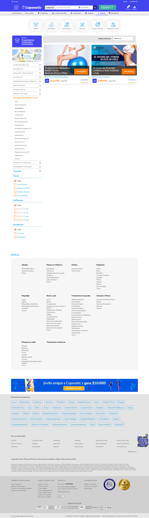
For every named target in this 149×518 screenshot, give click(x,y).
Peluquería (61, 402)
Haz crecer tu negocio (44, 497)
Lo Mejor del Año (59, 13)
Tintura (24, 359)
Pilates (98, 308)
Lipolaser (15, 413)
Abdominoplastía (78, 299)
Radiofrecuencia (77, 326)
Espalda (99, 277)
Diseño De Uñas (18, 408)
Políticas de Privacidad (18, 486)
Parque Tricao (79, 446)
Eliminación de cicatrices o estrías (56, 307)
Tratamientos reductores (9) (24, 81)
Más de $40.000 (22, 195)
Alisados (25, 265)
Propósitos (43, 13)
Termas (71, 402)
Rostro (98, 284)
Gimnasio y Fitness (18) (22, 162)
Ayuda (125, 1)
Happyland (56, 440)
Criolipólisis (76, 306)
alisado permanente (19, 419)
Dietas (98, 302)
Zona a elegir (101, 286)
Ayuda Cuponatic (16, 484)
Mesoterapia (76, 319)
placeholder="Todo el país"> (87, 7)
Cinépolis (35, 443)
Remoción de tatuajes (54, 328)
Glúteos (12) (18, 77)
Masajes (99, 306)
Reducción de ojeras (54, 323)
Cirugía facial (51, 304)
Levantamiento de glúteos (81, 315)
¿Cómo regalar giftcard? (45, 490)
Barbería (25, 348)
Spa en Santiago (86, 413)
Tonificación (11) (19, 148)
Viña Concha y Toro (123, 440)
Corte (24, 352)
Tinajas (46, 408)
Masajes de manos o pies (55, 273)
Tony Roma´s (100, 446)
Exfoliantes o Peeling (54, 310)
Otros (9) (17, 158)
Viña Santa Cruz (122, 446)
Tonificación (76, 271)
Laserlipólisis (76, 313)
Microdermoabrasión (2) (22, 138)
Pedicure (50, 275)
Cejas (24, 299)
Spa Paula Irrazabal (101, 440)
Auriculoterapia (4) (20, 111)
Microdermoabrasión (54, 321)
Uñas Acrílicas (52, 280)
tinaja (92, 424)
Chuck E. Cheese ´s (17, 443)
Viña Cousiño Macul (123, 443)
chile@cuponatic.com (63, 491)
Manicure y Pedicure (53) (23, 73)
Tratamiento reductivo (80, 330)
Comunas (17, 171)
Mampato (78, 440)
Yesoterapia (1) (19, 155)
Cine (14, 402)
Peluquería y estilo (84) (22, 167)
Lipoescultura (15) (20, 132)
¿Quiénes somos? (43, 484)
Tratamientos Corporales (81, 296)
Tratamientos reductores (56, 342)
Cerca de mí (114, 13)
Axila (98, 269)
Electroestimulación (79, 310)
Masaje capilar (27, 357)
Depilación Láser (84, 402)
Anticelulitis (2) (19, 108)
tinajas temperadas (69, 413)
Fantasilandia (36, 446)
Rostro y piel (51, 296)
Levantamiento (77, 269)
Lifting (49, 314)
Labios (24, 302)
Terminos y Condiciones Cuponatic (21, 488)
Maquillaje (25, 296)
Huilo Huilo (56, 443)
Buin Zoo (13, 440)
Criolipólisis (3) (19, 115)
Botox (49, 302)
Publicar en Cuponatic (44, 495)
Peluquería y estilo (29, 342)
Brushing (25, 350)
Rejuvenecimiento (53, 325)
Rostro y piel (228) (20, 94)
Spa (29, 408)
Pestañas (25, 308)
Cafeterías (37, 402)
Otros (24, 273)
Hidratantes (51, 312)
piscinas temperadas (78, 424)
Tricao (130, 408)
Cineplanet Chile (37, 440)
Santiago (16, 1)
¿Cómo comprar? (43, 486)
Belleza (102, 13)
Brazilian (99, 273)
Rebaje (98, 282)
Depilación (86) (19, 85)
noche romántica (104, 424)
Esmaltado (50, 269)
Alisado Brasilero (28, 269)
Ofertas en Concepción (40, 424)
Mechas (26, 413)
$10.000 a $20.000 (23, 188)
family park (113, 413)
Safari (37, 408)
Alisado (24, 346)
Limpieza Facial (86, 408)
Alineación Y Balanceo (116, 408)
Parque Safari (79, 443)
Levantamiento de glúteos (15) (23, 128)
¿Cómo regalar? (42, 488)
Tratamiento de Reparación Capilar (31, 362)
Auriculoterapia (77, 304)
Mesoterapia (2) (19, 135)
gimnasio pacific (36, 419)
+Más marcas (132, 452)
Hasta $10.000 (22, 184)
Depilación (100, 265)
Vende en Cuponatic (90, 484)
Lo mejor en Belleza (21, 65)
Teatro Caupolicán (101, 443)
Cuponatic (20, 233)
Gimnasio (49, 402)
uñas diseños (100, 413)
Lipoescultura (76, 317)
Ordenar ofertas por (104, 38)
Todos (16, 101)
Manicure (50, 271)
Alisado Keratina (28, 271)
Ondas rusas (76, 324)
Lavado (24, 355)
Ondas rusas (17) (19, 142)
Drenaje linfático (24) (21, 118)
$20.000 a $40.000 (23, 192)
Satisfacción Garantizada (18, 490)
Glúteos (74, 265)
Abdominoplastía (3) (20, 105)
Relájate (89, 13)
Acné (48, 299)
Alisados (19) (18, 69)
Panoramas (76, 13)
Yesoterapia (76, 333)
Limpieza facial (52, 317)
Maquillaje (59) (19, 89)
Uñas (96, 402)
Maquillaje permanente (30, 306)
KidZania (56, 446)
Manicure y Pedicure (54, 265)
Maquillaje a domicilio (30, 304)
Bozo (98, 271)
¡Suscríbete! (133, 1)
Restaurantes (25, 402)
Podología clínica (53, 277)
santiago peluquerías (19, 424)
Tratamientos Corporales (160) (25, 98)
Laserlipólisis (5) (19, 125)
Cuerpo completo (102, 275)
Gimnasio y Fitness (103, 296)
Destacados (29, 13)
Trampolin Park (108, 402)
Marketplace (21, 237)
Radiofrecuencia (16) (21, 145)
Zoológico (99, 408)
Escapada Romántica (50, 413)
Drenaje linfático (78, 308)
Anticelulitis (76, 302)
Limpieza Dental (71, 408)
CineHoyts (14, 446)
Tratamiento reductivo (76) (22, 152)
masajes (116, 419)
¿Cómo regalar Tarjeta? (45, 492)
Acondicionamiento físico (105, 299)
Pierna (98, 280)
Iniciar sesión (88, 488)
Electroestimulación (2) (21, 121)
